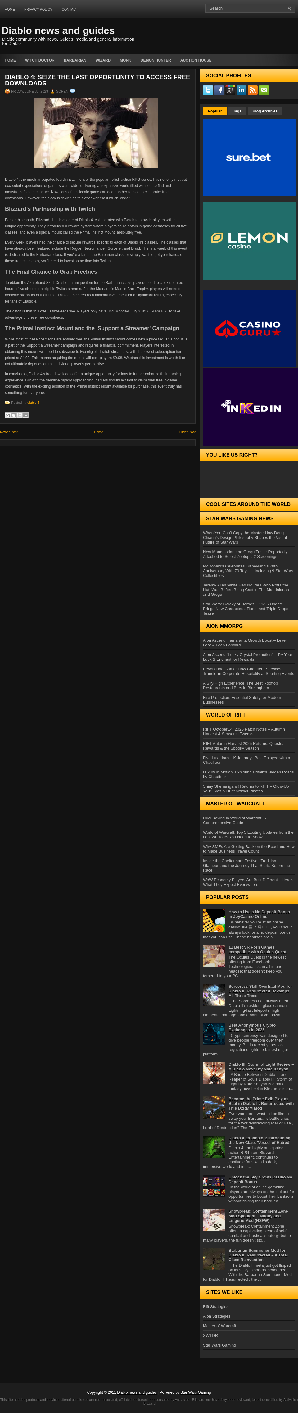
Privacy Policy (38, 9)
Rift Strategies (215, 1306)
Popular (215, 111)
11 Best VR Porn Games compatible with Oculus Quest (257, 949)
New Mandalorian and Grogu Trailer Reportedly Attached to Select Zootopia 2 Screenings (245, 554)
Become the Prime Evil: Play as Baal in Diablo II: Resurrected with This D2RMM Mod (261, 1103)
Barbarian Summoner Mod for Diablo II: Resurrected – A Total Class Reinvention (258, 1255)
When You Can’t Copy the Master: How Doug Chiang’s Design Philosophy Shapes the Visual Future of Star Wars (245, 538)
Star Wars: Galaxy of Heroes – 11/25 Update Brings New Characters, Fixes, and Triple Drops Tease (245, 609)
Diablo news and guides (58, 30)
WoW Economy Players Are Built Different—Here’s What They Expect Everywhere (248, 882)
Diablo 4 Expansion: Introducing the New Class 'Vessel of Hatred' (259, 1140)
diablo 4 (33, 402)
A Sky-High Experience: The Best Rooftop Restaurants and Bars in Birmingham (240, 685)
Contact (70, 9)
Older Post (187, 432)
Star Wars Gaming (219, 1345)
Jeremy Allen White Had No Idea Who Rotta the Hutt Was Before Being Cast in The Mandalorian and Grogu (246, 590)
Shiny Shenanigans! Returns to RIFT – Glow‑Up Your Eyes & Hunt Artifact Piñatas (246, 788)
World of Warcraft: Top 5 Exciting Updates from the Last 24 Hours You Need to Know (248, 834)
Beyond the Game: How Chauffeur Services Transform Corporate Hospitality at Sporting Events (248, 671)
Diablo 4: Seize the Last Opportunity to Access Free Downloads (97, 80)
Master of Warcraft (219, 1326)
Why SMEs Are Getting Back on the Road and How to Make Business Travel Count (249, 849)
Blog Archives (265, 111)
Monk (125, 60)
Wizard (103, 60)
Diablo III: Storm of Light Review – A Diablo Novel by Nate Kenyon (261, 1066)
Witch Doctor (39, 60)
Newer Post (9, 432)
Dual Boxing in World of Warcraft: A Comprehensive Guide (234, 820)
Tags (237, 111)
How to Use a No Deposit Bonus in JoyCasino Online (259, 914)
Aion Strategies (216, 1316)
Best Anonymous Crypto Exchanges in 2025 (252, 1027)
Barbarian (75, 60)
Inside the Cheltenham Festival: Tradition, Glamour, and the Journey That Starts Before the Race (246, 866)
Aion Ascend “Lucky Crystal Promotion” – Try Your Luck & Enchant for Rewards (247, 657)
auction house (196, 60)
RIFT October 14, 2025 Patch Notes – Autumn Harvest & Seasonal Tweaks (244, 731)
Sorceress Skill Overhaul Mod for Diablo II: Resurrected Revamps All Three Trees (260, 991)
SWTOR (210, 1335)
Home (10, 9)
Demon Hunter (156, 60)
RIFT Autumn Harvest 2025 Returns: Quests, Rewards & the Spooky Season (243, 745)
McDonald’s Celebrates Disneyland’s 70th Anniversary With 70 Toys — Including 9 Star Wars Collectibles (248, 571)
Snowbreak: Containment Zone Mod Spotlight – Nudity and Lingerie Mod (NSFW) (258, 1216)
